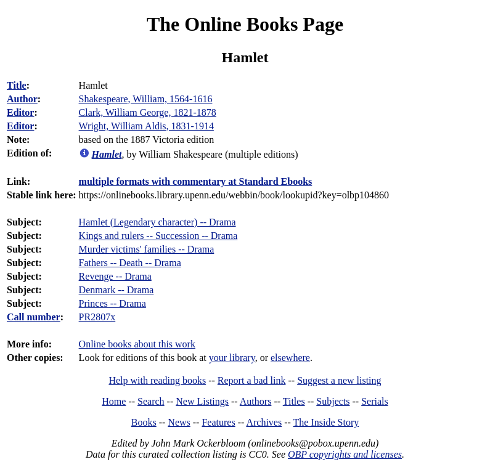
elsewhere (290, 357)
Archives (264, 422)
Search (151, 401)
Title (17, 85)
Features (218, 422)
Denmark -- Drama (116, 290)
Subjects (332, 401)
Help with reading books (157, 380)
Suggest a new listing (339, 380)
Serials (374, 401)
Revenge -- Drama (115, 276)
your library (232, 357)
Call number (33, 317)
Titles (294, 401)
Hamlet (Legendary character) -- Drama (157, 222)
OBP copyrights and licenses (345, 454)
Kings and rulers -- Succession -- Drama (158, 235)
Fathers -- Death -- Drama (130, 262)
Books (144, 422)
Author (22, 99)
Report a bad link (252, 380)
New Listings (202, 401)
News (179, 422)
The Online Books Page (245, 24)
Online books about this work (137, 344)
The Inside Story (326, 422)
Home (114, 401)
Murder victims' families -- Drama (146, 249)
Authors (256, 401)
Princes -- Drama (112, 303)
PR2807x (97, 317)
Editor (20, 112)
